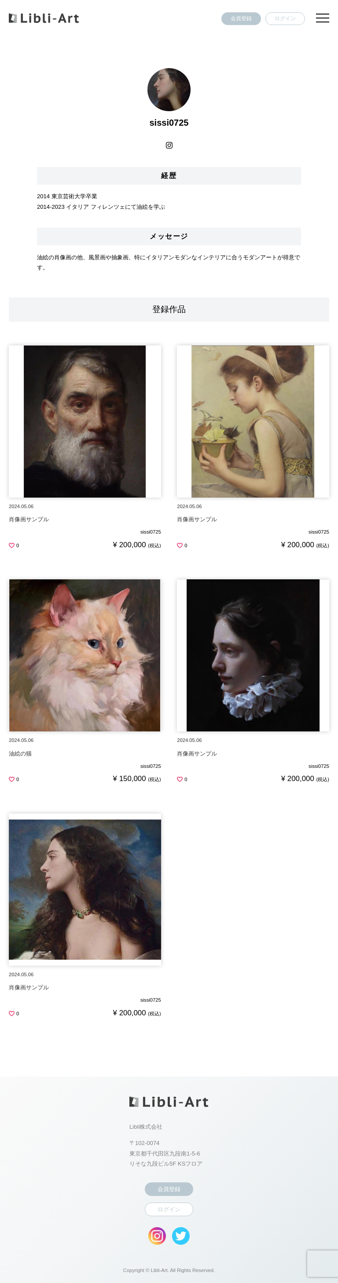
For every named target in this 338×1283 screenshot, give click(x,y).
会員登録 (241, 18)
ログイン (285, 18)
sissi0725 (150, 532)
